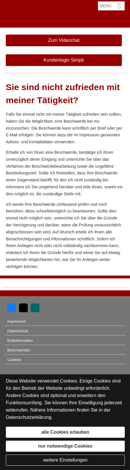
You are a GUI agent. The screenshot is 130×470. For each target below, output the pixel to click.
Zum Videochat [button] (63, 40)
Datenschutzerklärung (28, 417)
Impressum (16, 321)
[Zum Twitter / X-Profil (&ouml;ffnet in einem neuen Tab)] (23, 307)
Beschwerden (18, 350)
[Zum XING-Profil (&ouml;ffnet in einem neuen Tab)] (35, 307)
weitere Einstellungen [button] (65, 460)
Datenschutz (17, 331)
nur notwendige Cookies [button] (65, 446)
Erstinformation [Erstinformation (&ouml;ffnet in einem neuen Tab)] (20, 340)
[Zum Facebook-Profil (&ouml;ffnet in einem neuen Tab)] (11, 307)
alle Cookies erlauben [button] (65, 432)
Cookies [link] (14, 360)
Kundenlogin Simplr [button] (64, 60)
